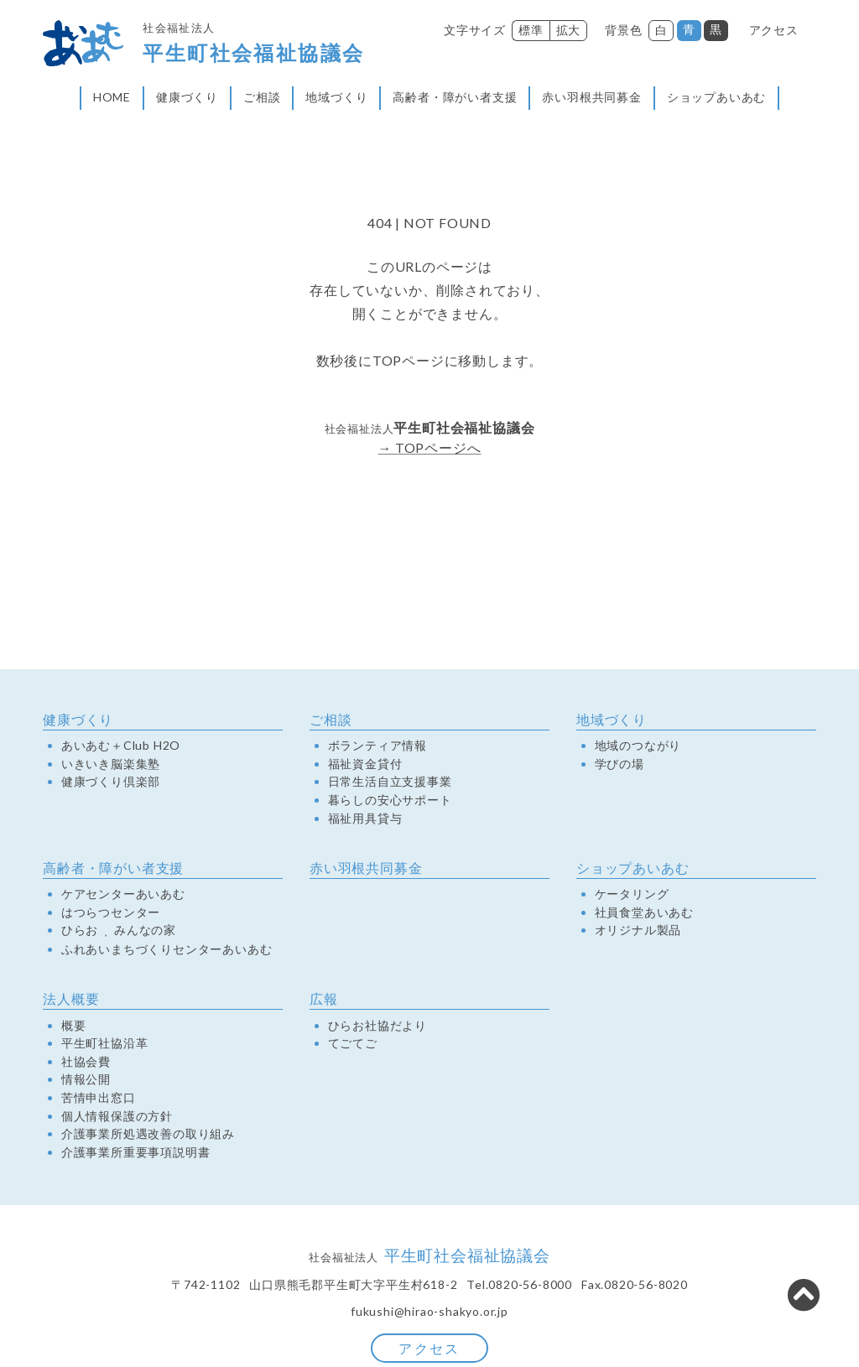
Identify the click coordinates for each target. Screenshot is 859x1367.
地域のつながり (638, 748)
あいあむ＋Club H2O (120, 748)
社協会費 (86, 1063)
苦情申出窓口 (98, 1100)
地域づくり (336, 98)
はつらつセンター (110, 914)
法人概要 (71, 1001)
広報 (324, 1001)
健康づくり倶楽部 (110, 784)
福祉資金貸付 (365, 766)
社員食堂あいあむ (644, 914)
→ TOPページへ (429, 450)
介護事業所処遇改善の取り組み (148, 1136)
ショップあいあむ (716, 98)
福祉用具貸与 (365, 820)
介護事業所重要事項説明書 (136, 1154)
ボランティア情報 (377, 748)
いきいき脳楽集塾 (110, 766)
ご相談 (261, 98)
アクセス (774, 30)
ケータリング (632, 896)
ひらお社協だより (377, 1027)
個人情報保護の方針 (117, 1118)
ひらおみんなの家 (118, 933)
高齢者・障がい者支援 (455, 98)
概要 (73, 1027)
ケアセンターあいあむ (123, 896)
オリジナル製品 (638, 932)
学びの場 (619, 766)
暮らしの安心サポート (390, 802)
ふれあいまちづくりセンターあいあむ (167, 952)
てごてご (352, 1046)
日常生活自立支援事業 (390, 784)
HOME (112, 98)
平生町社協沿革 (104, 1046)
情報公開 (86, 1082)
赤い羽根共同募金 (591, 98)
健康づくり (187, 98)
